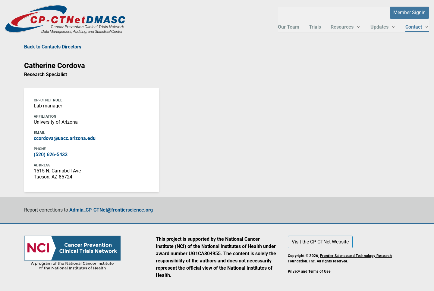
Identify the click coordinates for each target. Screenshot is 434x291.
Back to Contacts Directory (52, 47)
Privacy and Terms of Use (309, 271)
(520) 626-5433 (51, 154)
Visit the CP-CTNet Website (320, 242)
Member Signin (409, 12)
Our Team (288, 27)
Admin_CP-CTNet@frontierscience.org (111, 210)
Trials (315, 27)
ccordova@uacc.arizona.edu (65, 138)
